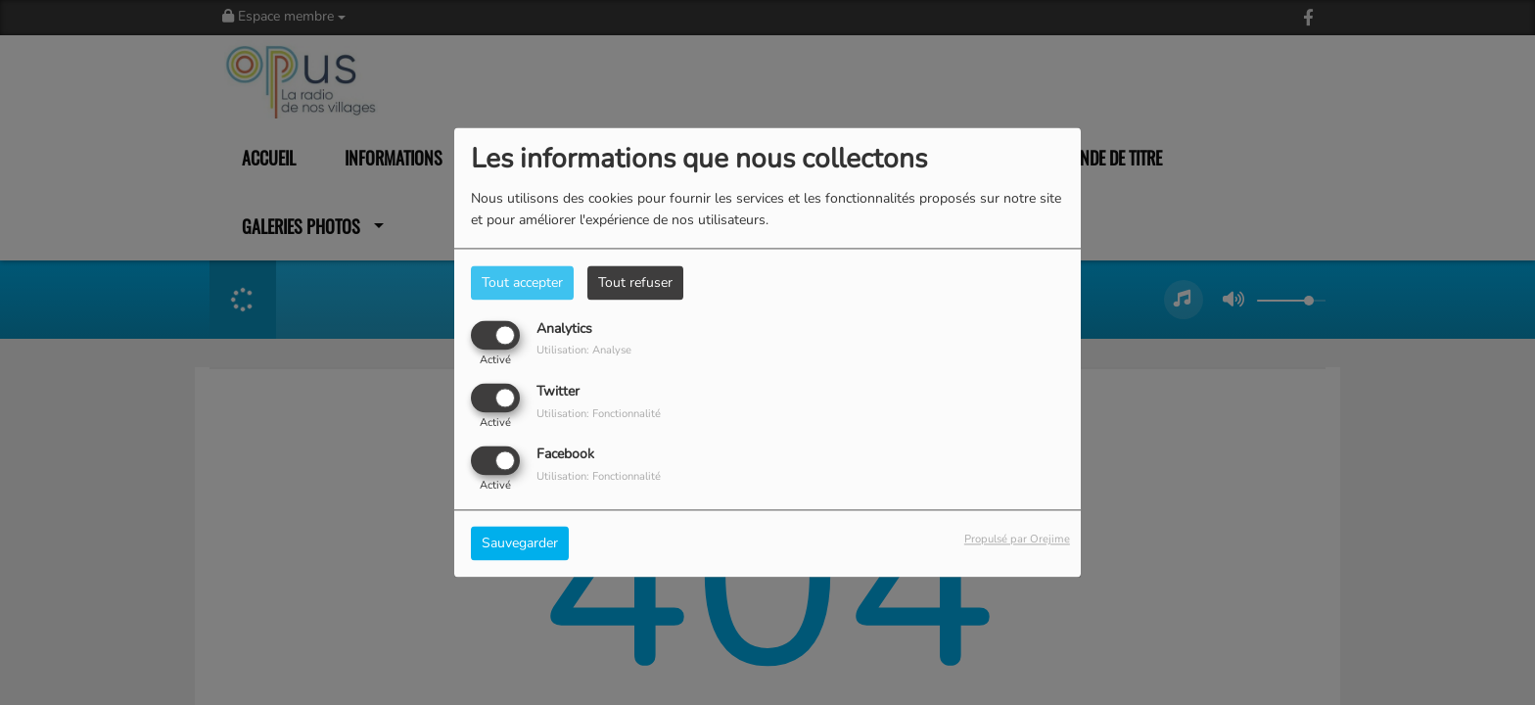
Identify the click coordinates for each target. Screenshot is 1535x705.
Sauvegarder (520, 544)
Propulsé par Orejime (1017, 540)
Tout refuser (635, 282)
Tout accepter (522, 282)
